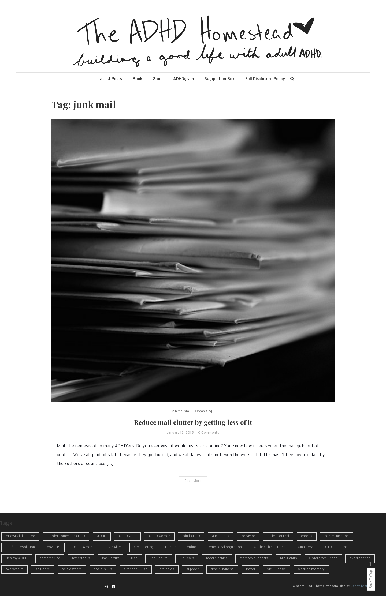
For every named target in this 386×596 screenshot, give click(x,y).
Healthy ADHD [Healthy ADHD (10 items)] (17, 558)
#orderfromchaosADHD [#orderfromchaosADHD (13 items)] (66, 536)
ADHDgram (183, 79)
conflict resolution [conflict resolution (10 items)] (20, 547)
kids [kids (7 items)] (134, 558)
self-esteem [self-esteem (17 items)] (72, 569)
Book (137, 79)
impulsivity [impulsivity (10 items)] (110, 558)
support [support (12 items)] (192, 569)
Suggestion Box (220, 79)
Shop (157, 79)
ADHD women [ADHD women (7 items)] (159, 536)
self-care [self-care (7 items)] (42, 569)
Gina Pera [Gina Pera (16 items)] (305, 547)
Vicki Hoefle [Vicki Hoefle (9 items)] (276, 569)
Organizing (203, 411)
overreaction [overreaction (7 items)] (360, 558)
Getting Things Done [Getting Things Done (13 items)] (270, 547)
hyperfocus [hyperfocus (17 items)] (81, 558)
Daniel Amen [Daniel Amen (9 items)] (82, 547)
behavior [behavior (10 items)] (248, 536)
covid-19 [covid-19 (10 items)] (53, 547)
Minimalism (180, 411)
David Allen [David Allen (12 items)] (113, 547)
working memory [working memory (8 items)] (311, 569)
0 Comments (208, 432)
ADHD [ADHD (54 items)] (101, 536)
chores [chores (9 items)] (306, 536)
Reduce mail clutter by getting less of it (193, 422)
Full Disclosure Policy (265, 79)
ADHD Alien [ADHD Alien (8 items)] (127, 536)
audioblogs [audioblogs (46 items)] (220, 536)
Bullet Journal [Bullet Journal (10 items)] (278, 536)
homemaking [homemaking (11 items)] (50, 558)
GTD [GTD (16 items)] (328, 547)
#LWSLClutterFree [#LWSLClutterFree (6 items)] (20, 536)
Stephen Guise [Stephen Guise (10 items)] (135, 569)
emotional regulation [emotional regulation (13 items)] (225, 547)
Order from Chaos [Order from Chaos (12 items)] (323, 558)
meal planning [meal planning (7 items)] (217, 558)
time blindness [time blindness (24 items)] (222, 569)
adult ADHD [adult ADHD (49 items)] (191, 536)
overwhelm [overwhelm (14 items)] (14, 569)
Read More (193, 481)
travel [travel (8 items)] (250, 569)
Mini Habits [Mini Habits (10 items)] (288, 558)
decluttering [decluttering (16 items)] (143, 547)
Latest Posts (110, 79)
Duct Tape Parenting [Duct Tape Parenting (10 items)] (181, 547)
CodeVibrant (360, 586)
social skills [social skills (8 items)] (103, 569)
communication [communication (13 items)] (336, 536)
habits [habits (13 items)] (349, 547)
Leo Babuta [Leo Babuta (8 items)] (159, 558)
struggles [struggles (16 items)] (166, 569)
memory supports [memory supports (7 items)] (254, 558)
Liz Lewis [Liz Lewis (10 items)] (187, 558)
